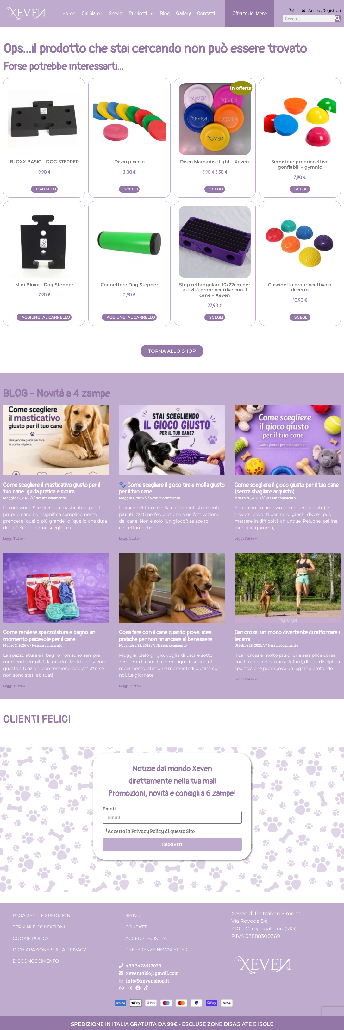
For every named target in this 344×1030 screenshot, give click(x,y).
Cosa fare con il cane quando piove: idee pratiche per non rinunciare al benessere (165, 636)
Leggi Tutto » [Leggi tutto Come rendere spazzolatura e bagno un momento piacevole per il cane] (14, 685)
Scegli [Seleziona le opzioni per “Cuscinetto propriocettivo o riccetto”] (301, 317)
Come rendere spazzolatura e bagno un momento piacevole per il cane (49, 636)
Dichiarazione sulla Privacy (49, 949)
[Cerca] (338, 18)
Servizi (116, 13)
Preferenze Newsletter (156, 949)
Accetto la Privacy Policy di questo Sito (151, 831)
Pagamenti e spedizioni (42, 915)
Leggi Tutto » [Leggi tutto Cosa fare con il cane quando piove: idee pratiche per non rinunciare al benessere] (130, 685)
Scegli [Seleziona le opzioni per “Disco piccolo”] (131, 189)
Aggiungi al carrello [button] (46, 317)
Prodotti (141, 13)
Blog (165, 13)
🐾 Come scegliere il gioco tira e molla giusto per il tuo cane (172, 488)
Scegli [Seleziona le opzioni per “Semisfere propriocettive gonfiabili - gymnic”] (301, 189)
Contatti (206, 13)
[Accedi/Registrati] (303, 10)
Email (109, 808)
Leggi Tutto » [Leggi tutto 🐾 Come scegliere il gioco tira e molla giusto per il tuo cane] (130, 538)
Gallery (183, 13)
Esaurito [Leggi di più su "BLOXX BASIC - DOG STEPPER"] (46, 189)
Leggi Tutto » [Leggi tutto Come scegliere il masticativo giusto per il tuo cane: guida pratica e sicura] (14, 538)
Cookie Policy (31, 938)
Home (68, 13)
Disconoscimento (36, 961)
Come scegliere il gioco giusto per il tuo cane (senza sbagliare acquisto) (287, 488)
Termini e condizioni (39, 927)
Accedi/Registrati (324, 10)
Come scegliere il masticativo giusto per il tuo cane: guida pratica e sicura (51, 488)
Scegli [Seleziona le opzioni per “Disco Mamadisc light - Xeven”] (216, 189)
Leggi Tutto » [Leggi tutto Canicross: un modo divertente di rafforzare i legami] (246, 678)
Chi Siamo (92, 13)
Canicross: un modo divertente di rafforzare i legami (287, 636)
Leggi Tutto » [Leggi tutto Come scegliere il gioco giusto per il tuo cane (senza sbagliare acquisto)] (246, 538)
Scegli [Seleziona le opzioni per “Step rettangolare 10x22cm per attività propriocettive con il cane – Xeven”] (216, 317)
